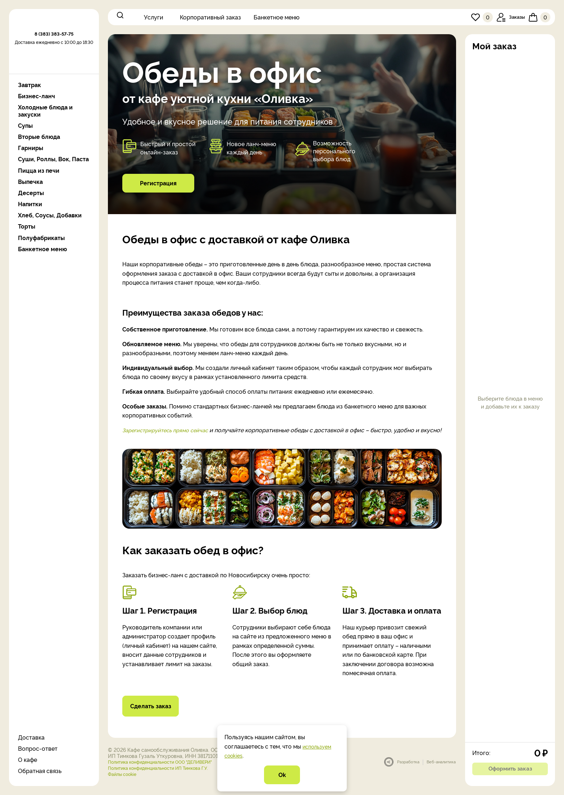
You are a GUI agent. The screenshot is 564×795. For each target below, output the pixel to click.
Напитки (30, 203)
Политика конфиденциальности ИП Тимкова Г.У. (166, 776)
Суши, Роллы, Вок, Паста (53, 158)
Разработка (408, 771)
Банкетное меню (277, 17)
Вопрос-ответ (38, 748)
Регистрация (158, 182)
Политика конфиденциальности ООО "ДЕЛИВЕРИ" (168, 770)
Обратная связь (40, 770)
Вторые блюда (39, 136)
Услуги (153, 17)
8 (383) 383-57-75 (54, 56)
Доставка (31, 737)
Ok (282, 774)
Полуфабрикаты (41, 237)
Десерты (31, 192)
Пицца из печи (38, 170)
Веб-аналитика (441, 771)
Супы (25, 125)
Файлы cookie (124, 783)
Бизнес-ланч (36, 95)
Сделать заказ (154, 714)
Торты (26, 226)
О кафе (27, 759)
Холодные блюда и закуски (45, 110)
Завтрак (29, 84)
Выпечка (30, 181)
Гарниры (30, 147)
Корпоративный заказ (210, 17)
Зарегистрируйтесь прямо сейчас (169, 430)
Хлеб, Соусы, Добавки (50, 215)
